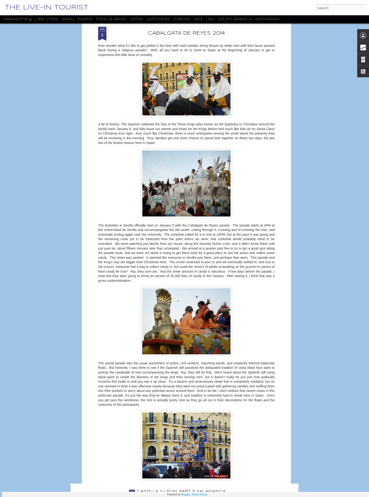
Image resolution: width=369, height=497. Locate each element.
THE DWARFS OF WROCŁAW (169, 438)
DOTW (136, 19)
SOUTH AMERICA (235, 19)
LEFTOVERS (158, 19)
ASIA (198, 19)
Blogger (185, 494)
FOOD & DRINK (111, 19)
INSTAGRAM (267, 19)
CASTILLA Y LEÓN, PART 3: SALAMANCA (181, 491)
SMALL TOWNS (77, 19)
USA (210, 19)
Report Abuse (200, 494)
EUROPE (181, 19)
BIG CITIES (47, 19)
